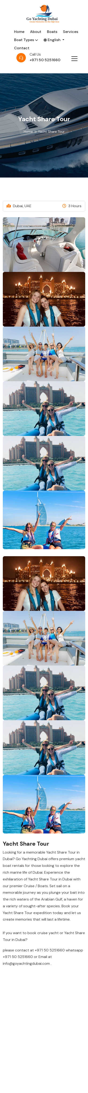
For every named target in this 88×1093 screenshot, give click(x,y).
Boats (52, 31)
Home (19, 31)
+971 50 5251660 (45, 59)
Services (70, 31)
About (35, 31)
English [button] (52, 39)
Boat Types (26, 39)
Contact (21, 48)
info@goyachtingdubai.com (27, 963)
